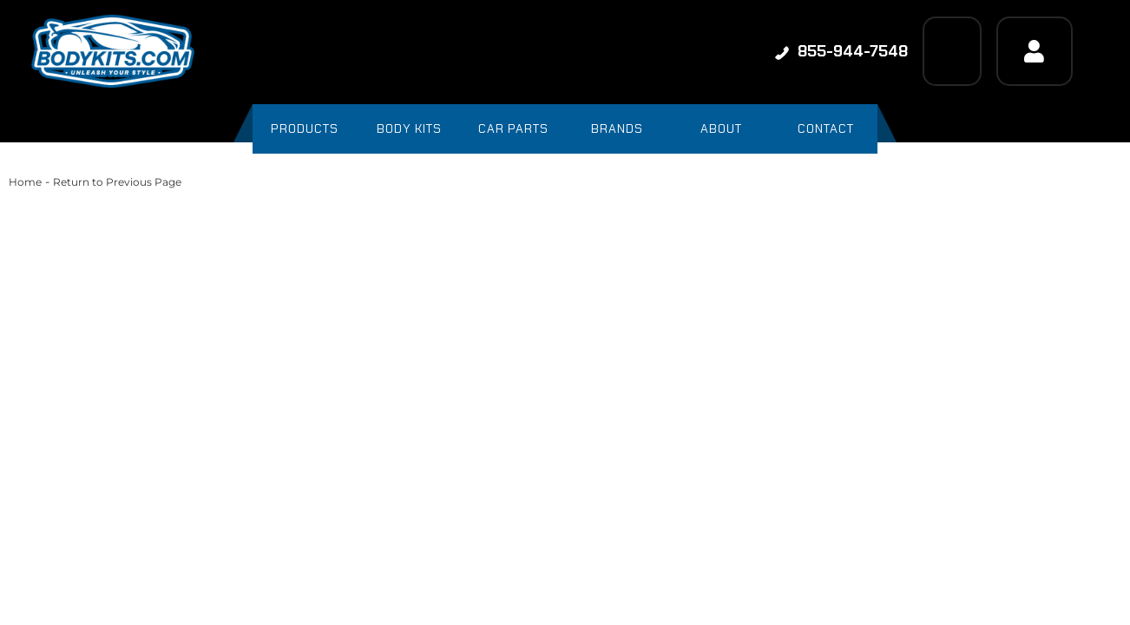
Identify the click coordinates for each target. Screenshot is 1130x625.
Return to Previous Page (117, 181)
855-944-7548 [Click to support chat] (841, 51)
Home (25, 181)
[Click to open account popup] (1034, 51)
